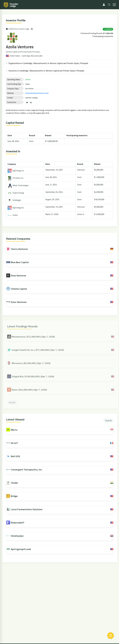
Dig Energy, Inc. (16, 170)
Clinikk (15, 483)
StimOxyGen (18, 536)
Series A (80, 214)
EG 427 (15, 443)
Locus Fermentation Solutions (28, 509)
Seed (31, 141)
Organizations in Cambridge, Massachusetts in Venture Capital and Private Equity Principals (48, 63)
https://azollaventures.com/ (37, 93)
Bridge (15, 496)
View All (110, 420)
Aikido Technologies (18, 185)
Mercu (15, 430)
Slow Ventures (17, 275)
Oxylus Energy (16, 192)
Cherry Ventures (18, 249)
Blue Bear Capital (19, 262)
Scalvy (13, 215)
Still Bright (14, 200)
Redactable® (19, 522)
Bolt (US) (16, 456)
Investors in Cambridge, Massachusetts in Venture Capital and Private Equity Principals (47, 70)
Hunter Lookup (32, 97)
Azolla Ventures (20, 47)
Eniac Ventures (18, 302)
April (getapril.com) (22, 549)
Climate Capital (18, 289)
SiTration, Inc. (16, 177)
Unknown (81, 169)
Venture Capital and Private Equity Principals (23, 52)
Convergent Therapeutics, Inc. (28, 469)
